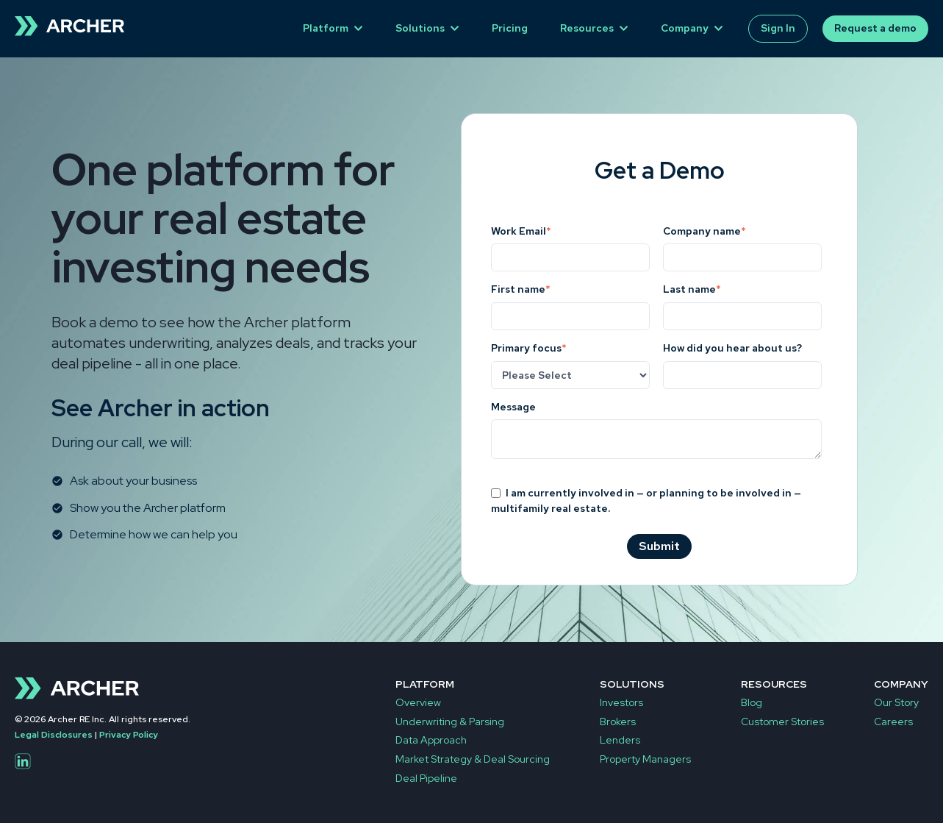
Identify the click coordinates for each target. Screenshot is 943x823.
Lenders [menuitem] (620, 740)
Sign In (778, 28)
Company (685, 28)
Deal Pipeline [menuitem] (426, 778)
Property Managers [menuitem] (645, 759)
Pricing (510, 28)
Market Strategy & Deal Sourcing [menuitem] (472, 759)
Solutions (420, 28)
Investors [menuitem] (621, 702)
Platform (325, 28)
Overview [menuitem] (418, 702)
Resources (587, 28)
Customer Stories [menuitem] (782, 721)
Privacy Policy (128, 735)
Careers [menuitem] (893, 721)
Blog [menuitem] (751, 702)
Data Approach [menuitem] (431, 740)
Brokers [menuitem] (618, 721)
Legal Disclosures (54, 735)
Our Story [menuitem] (896, 702)
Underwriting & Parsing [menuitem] (449, 721)
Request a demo (875, 28)
